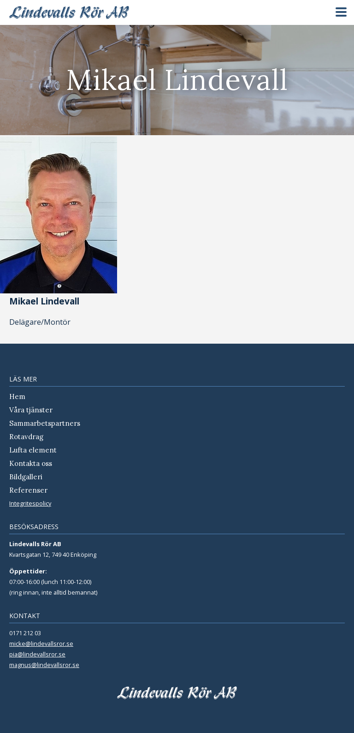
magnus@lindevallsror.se (44, 665)
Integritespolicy (30, 503)
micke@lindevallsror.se (41, 643)
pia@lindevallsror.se (37, 654)
